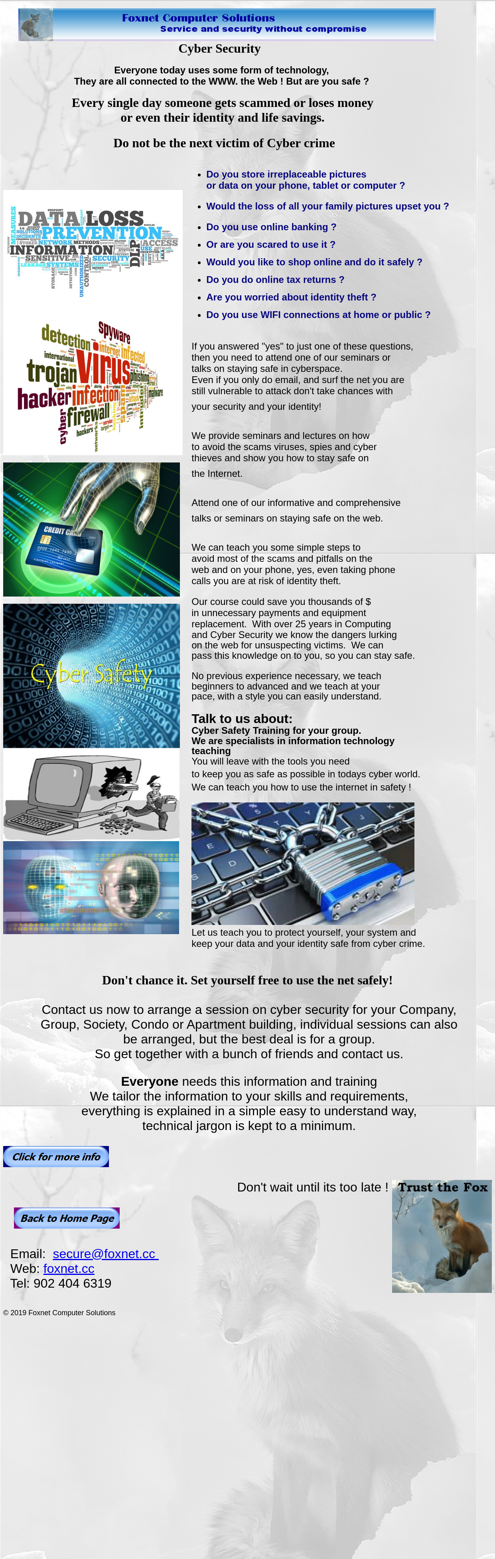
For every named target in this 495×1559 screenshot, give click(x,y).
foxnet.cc (69, 1268)
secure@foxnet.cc (105, 1254)
